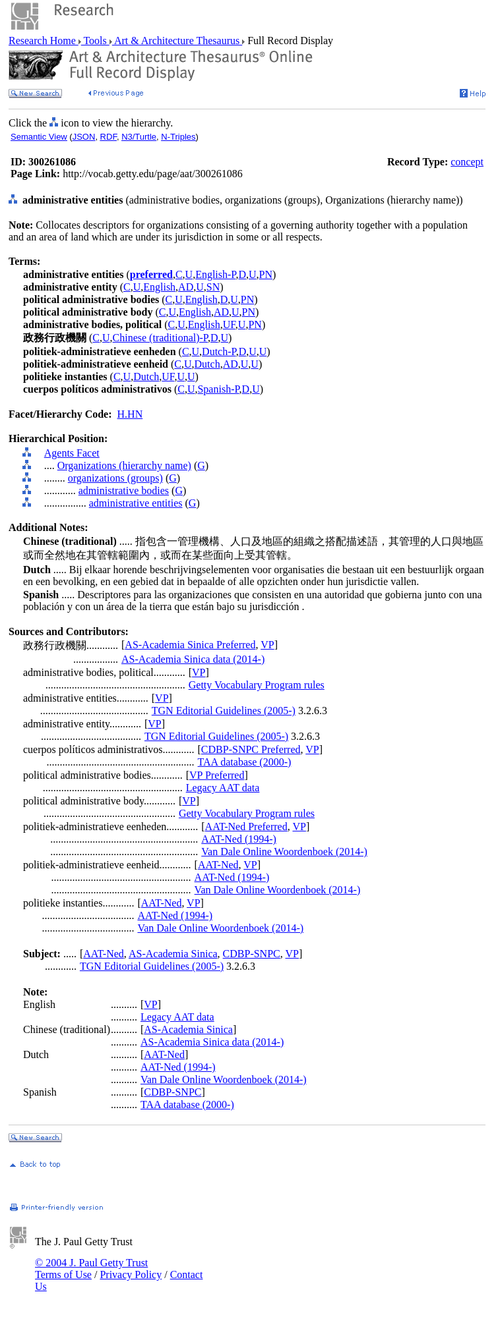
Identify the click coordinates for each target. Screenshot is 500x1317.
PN (265, 274)
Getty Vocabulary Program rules (257, 684)
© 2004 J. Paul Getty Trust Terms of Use (91, 1268)
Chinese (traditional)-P (160, 337)
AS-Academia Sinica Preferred (190, 644)
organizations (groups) (115, 478)
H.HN (130, 414)
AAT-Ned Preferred (246, 826)
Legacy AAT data (223, 787)
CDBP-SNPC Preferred (251, 749)
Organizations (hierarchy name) (124, 465)
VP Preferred (216, 775)
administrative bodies (123, 490)
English (159, 287)
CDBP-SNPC (251, 953)
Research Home (43, 40)
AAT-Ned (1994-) (238, 839)
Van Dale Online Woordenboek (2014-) (284, 851)
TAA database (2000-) (245, 762)
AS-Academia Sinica (173, 953)
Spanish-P (218, 389)
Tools (95, 40)
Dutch (207, 364)
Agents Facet (72, 453)
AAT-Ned (218, 864)
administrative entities (136, 503)
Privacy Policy (131, 1274)
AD (185, 287)
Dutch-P (219, 351)
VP (267, 644)
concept (467, 161)
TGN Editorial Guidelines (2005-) (224, 710)
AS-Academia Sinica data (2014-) (193, 659)
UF (229, 324)
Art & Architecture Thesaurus (177, 40)
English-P (215, 274)
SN (213, 287)
